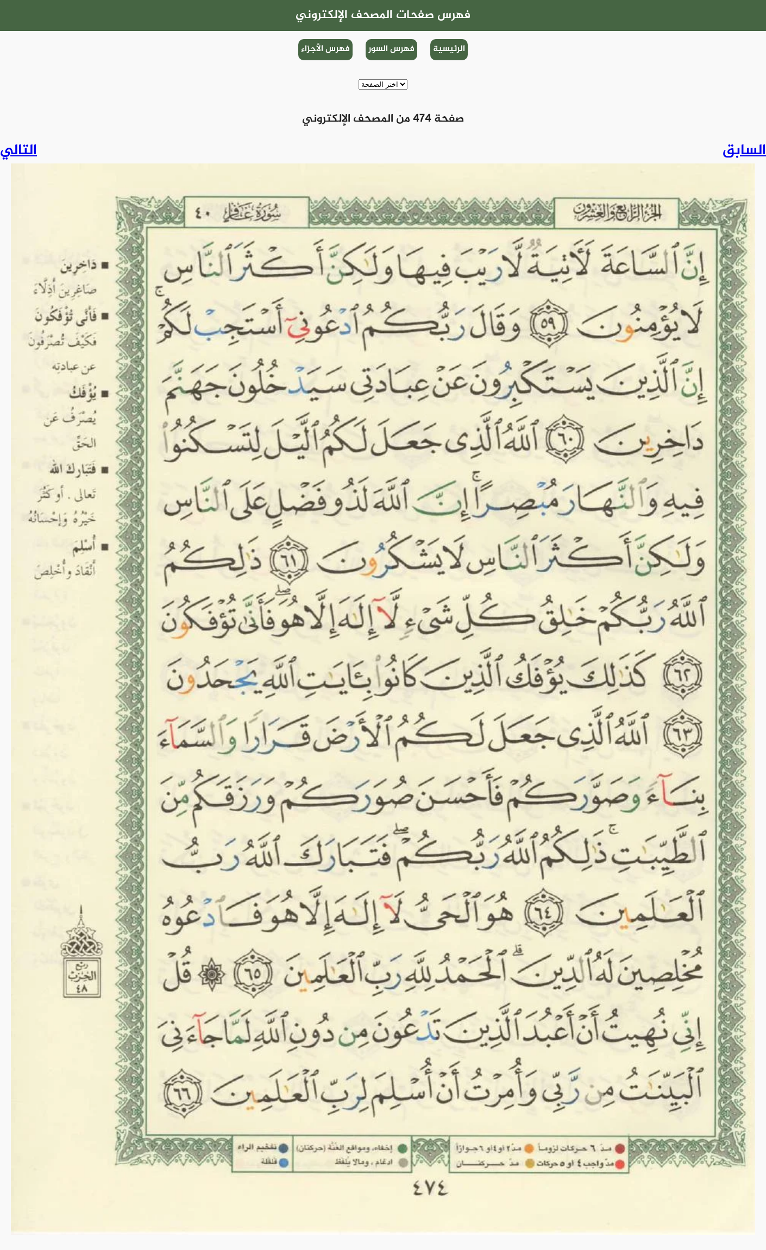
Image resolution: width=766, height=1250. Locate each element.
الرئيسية (449, 49)
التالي (18, 151)
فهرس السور (391, 49)
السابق (744, 151)
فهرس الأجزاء (325, 49)
